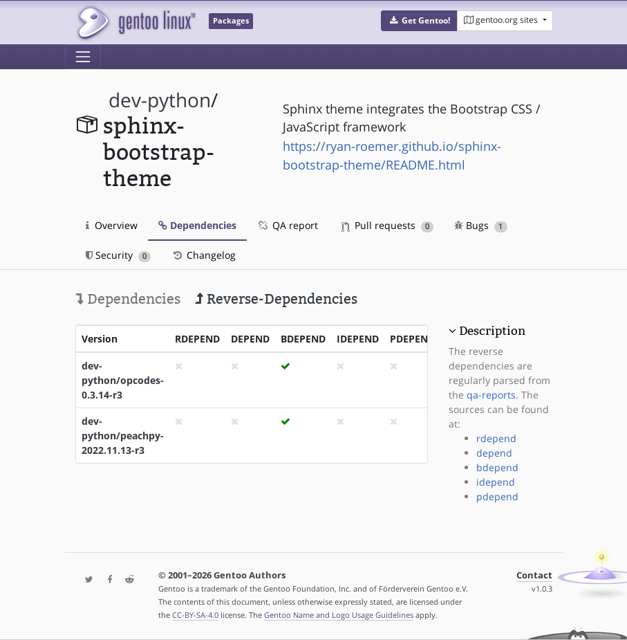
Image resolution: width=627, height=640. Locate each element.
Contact (534, 575)
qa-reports (491, 394)
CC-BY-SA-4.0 (195, 615)
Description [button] (492, 331)
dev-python (160, 100)
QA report (287, 225)
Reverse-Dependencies (276, 299)
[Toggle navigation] (83, 56)
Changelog (203, 255)
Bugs (480, 225)
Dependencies (197, 225)
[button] (419, 20)
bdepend (497, 467)
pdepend (497, 496)
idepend (495, 481)
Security (118, 255)
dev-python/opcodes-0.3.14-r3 (123, 380)
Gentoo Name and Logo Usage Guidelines (338, 615)
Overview (112, 225)
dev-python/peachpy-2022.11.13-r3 (123, 435)
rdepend (496, 438)
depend (494, 452)
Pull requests (387, 225)
